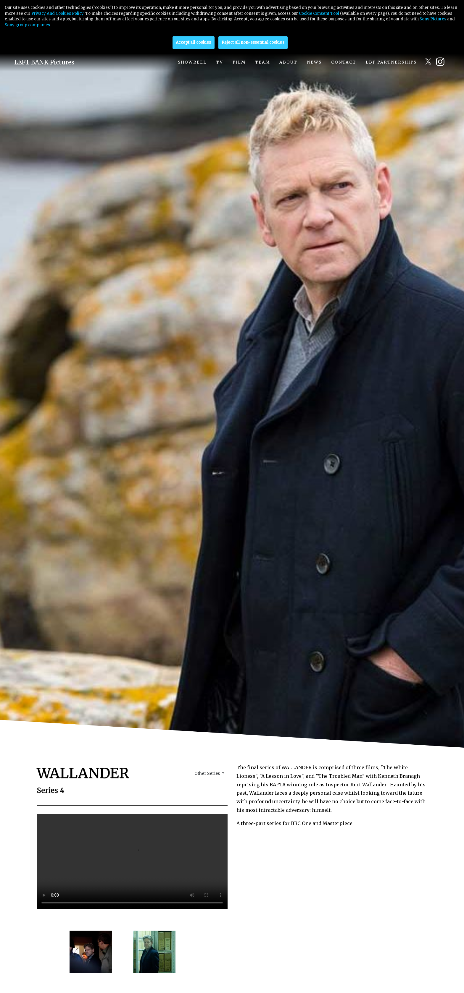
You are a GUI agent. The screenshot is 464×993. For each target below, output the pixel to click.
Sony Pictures (433, 19)
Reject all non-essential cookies (253, 42)
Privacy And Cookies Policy (57, 13)
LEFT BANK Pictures (44, 62)
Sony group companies (27, 24)
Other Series (207, 773)
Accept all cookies (193, 42)
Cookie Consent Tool (319, 13)
